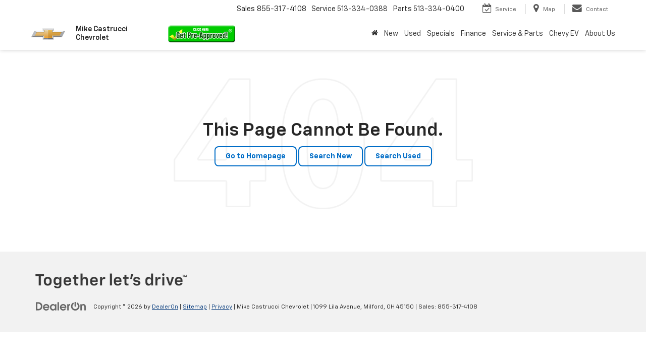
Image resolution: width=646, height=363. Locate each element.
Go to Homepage (256, 156)
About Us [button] (600, 33)
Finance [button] (473, 33)
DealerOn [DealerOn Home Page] (165, 307)
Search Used (398, 156)
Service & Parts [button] (517, 33)
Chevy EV (564, 33)
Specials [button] (441, 33)
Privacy (221, 307)
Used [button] (412, 33)
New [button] (391, 33)
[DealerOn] (61, 306)
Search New (330, 156)
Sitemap (195, 307)
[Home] (374, 34)
